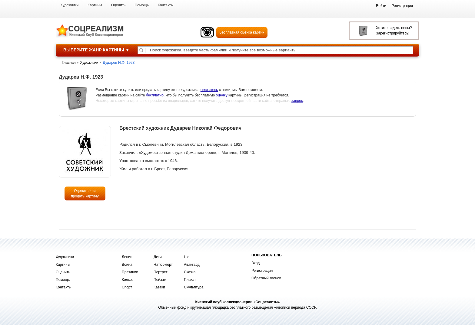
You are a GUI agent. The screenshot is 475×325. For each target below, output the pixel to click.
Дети (158, 257)
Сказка (189, 272)
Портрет (161, 272)
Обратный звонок (266, 278)
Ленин (127, 257)
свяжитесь (209, 90)
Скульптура (193, 287)
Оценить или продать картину (85, 193)
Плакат (190, 280)
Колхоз (127, 280)
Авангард (192, 264)
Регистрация (262, 270)
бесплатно (155, 95)
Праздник (130, 272)
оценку (222, 95)
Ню (186, 257)
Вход (255, 263)
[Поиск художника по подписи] (141, 50)
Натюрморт (163, 264)
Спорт (127, 287)
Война (127, 264)
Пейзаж (160, 280)
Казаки (159, 287)
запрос (297, 101)
